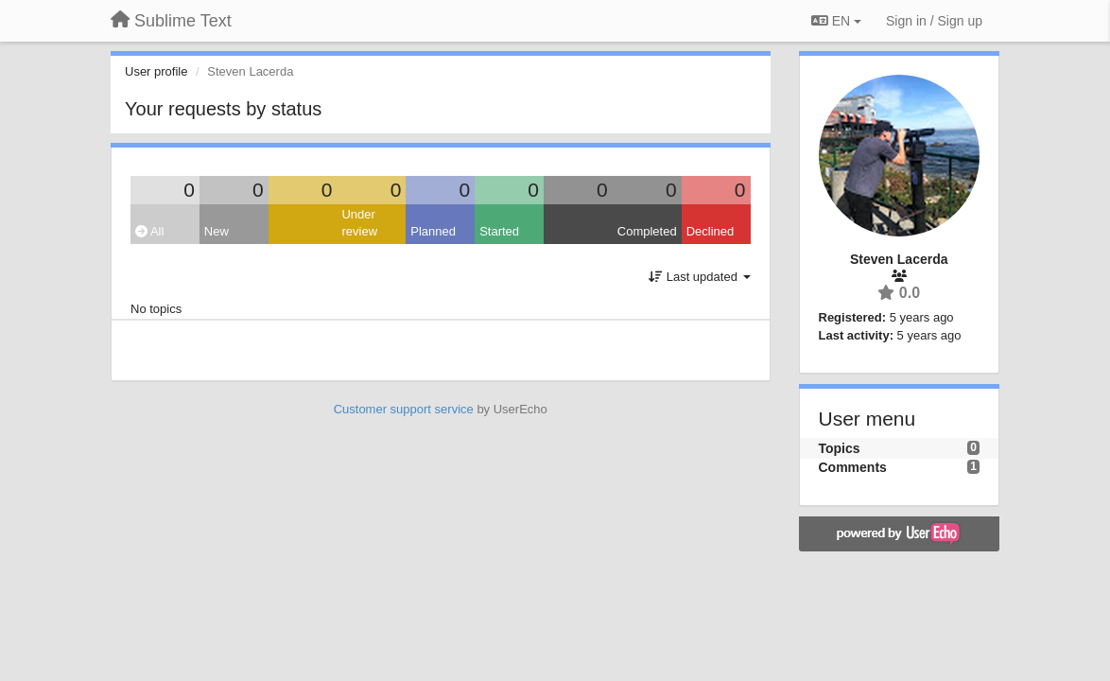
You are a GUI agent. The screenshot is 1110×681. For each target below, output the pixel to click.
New (216, 231)
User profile (156, 71)
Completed (647, 231)
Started (499, 231)
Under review (359, 223)
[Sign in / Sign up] (934, 21)
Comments (853, 467)
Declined (710, 231)
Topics (839, 448)
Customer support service (404, 409)
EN (836, 20)
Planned (433, 231)
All (149, 231)
